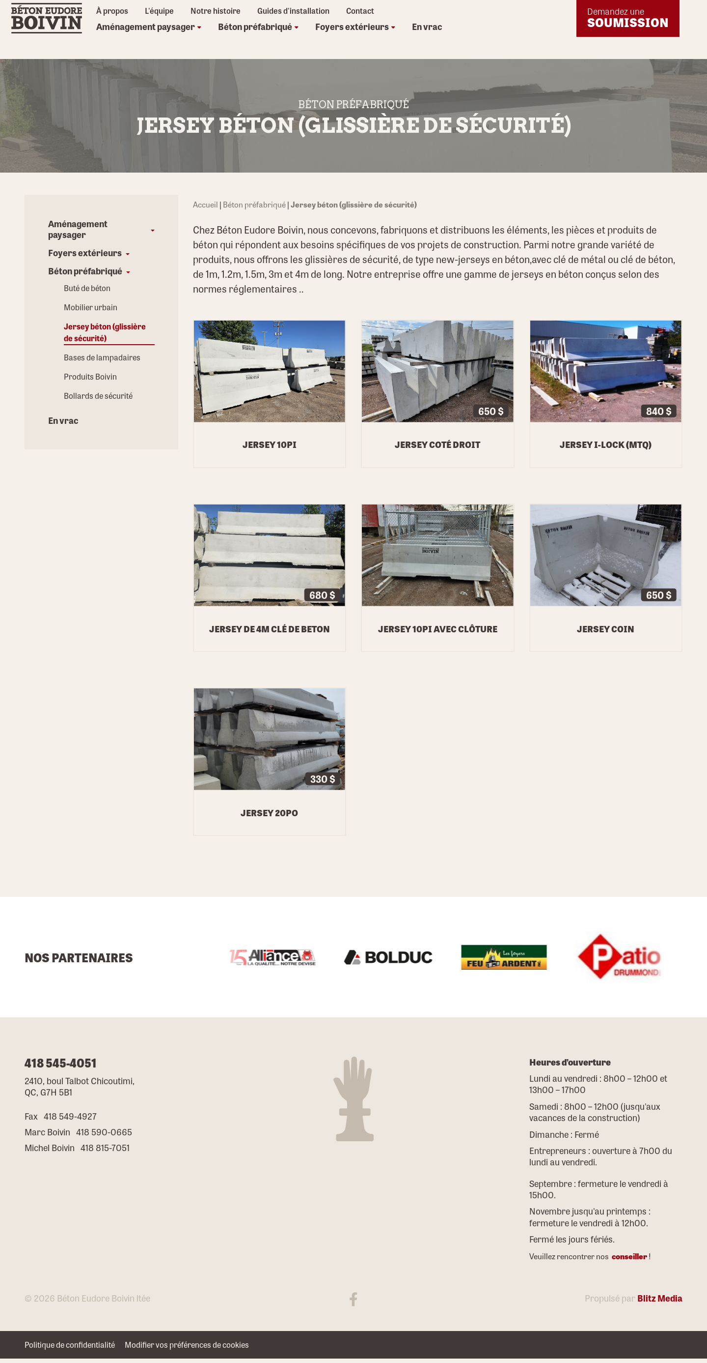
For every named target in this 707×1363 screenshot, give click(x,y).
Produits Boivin (90, 377)
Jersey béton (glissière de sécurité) (105, 332)
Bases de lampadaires (102, 357)
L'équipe (159, 11)
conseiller (628, 1256)
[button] (101, 229)
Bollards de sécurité (98, 396)
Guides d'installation (293, 11)
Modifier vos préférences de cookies (187, 1345)
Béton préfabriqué (258, 26)
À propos (112, 11)
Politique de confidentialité (70, 1345)
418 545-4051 (61, 1062)
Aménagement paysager (148, 26)
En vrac (427, 26)
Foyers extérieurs (355, 26)
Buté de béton (87, 288)
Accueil (205, 204)
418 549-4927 (70, 1115)
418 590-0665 (104, 1131)
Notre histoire (215, 11)
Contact (360, 11)
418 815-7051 (105, 1147)
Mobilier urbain (90, 307)
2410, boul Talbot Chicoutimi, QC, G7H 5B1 (80, 1086)
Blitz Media (659, 1297)
